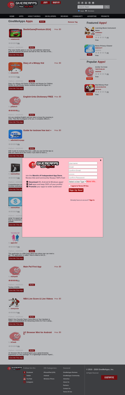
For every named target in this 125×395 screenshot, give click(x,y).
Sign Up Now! (76, 190)
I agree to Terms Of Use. (80, 186)
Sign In (91, 200)
